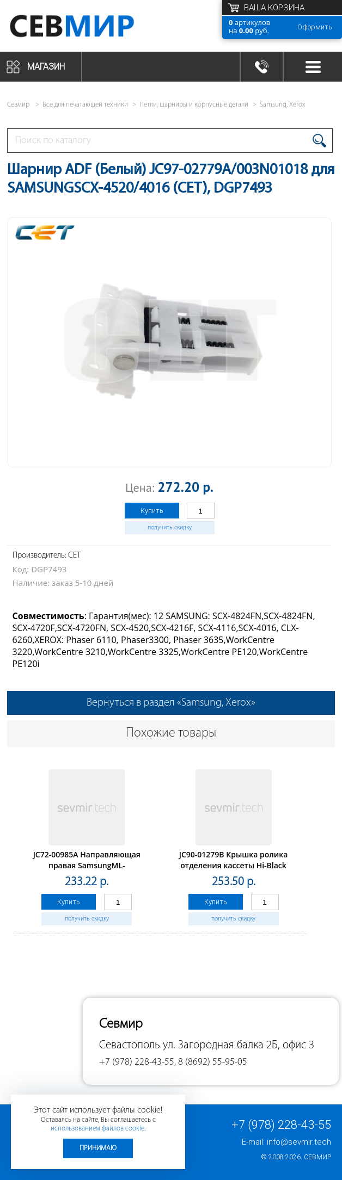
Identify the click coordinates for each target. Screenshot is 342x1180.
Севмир (317, 1157)
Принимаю (98, 1148)
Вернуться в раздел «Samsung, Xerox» (171, 702)
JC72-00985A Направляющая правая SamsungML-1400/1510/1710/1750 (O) (87, 865)
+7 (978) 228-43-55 (281, 1125)
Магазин (46, 66)
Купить (152, 510)
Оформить (314, 27)
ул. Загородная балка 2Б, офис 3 (238, 1045)
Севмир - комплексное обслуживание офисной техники (94, 26)
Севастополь (129, 1045)
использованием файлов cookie (97, 1128)
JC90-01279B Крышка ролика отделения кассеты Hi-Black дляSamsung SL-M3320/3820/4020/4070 (233, 870)
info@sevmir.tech (299, 1142)
